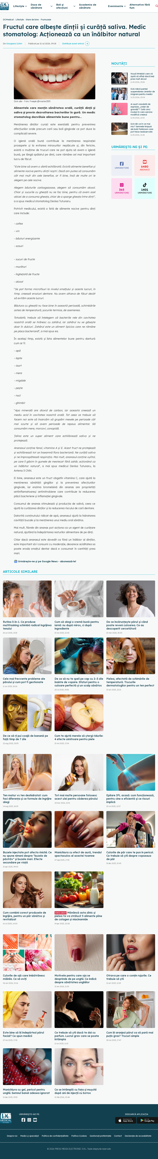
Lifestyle (20, 19)
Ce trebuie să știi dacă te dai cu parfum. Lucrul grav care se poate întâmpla (77, 1036)
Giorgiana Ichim (14, 43)
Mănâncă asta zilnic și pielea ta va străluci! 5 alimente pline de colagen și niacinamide (78, 916)
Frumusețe (46, 19)
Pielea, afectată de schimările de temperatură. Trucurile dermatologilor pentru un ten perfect (130, 682)
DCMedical (8, 19)
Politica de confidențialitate (55, 1136)
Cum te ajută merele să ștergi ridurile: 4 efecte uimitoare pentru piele (79, 737)
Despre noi (12, 1136)
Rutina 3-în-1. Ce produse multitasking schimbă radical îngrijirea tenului (27, 625)
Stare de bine (32, 19)
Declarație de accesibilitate (138, 1136)
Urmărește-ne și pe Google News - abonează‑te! (47, 561)
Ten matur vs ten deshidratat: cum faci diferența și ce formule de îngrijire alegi (27, 799)
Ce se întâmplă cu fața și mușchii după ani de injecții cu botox (75, 1091)
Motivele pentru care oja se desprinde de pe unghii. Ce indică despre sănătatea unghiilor (75, 979)
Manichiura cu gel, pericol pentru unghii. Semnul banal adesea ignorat (26, 1091)
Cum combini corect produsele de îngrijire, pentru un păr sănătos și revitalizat (24, 916)
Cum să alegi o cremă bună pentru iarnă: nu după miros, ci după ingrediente (77, 625)
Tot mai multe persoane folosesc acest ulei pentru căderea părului (76, 797)
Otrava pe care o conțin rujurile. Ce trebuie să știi (128, 977)
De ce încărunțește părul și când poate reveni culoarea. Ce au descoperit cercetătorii (127, 625)
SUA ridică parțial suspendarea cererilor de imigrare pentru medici (143, 92)
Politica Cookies (79, 1136)
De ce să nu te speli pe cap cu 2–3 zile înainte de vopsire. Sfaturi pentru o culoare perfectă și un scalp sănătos (79, 682)
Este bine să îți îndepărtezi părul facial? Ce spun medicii (23, 1034)
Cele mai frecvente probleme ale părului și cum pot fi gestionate (24, 680)
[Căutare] (157, 6)
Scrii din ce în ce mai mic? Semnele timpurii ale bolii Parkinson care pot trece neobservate (142, 128)
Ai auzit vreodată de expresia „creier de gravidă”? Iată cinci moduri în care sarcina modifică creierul (141, 109)
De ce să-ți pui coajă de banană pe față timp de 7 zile (25, 737)
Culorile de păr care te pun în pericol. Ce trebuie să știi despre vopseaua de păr (130, 856)
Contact (118, 1136)
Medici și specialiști (29, 1136)
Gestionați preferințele (100, 1136)
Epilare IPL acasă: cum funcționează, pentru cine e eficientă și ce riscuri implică (130, 799)
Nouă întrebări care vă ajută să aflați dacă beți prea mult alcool (142, 76)
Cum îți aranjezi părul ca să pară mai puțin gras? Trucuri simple (129, 1034)
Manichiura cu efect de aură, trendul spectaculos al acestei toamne (78, 854)
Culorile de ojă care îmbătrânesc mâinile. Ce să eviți (24, 977)
